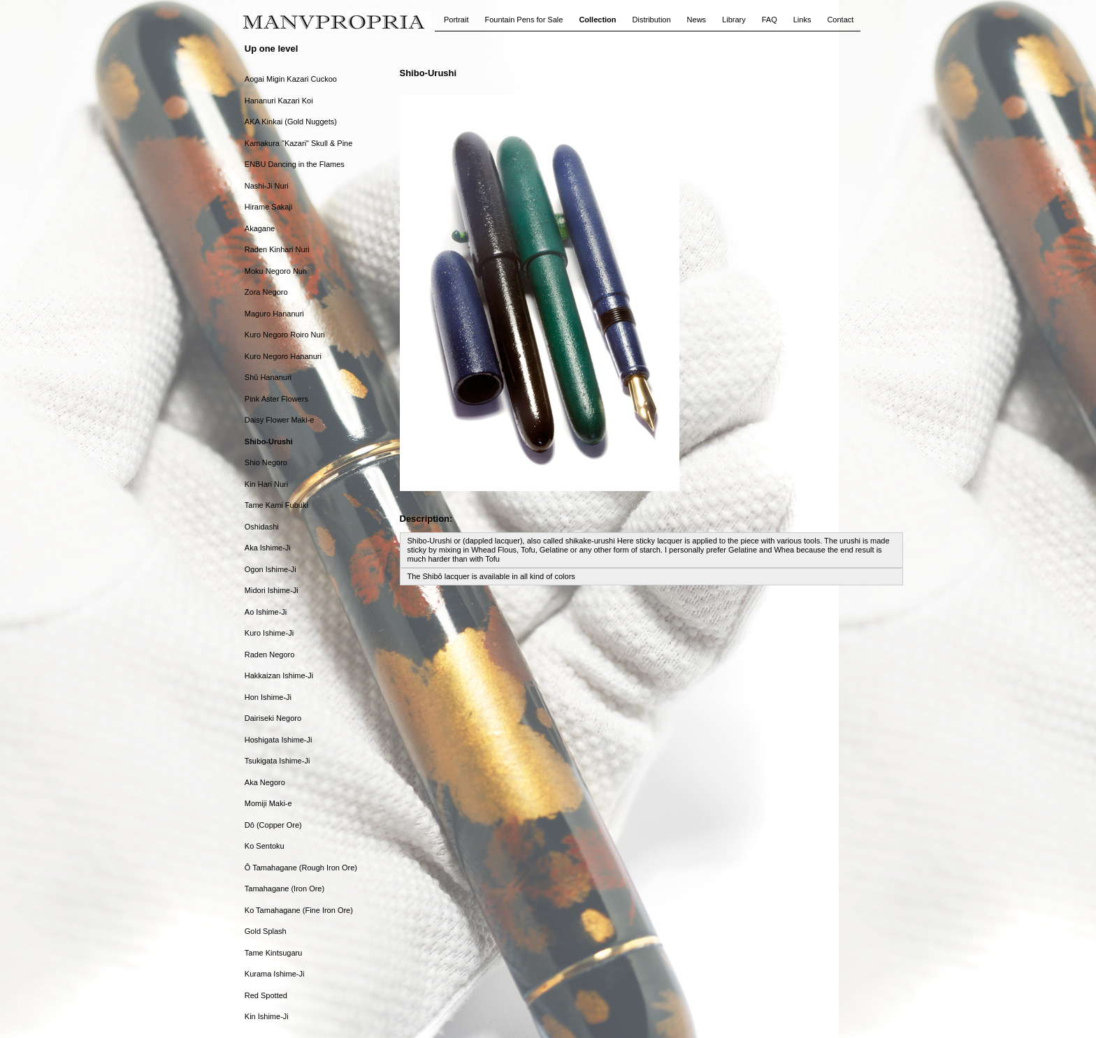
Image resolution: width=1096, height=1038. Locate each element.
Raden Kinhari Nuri (277, 249)
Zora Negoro (266, 292)
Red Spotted (266, 995)
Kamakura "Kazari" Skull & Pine (299, 143)
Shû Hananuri (268, 377)
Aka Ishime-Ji (268, 547)
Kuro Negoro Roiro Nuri (285, 334)
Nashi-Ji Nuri (267, 186)
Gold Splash (266, 931)
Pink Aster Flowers (276, 399)
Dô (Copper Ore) (273, 825)
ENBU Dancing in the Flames (295, 164)
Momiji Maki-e (268, 803)
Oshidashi (262, 526)
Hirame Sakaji (268, 207)
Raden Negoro (270, 654)
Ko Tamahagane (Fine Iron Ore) (299, 910)
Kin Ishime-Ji (267, 1016)
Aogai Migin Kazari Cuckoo (291, 79)
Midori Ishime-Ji (271, 590)
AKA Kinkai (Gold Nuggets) (291, 121)
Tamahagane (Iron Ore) (284, 888)
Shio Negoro (266, 462)
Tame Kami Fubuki (276, 505)
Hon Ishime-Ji (268, 697)
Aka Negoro (265, 782)
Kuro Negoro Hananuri (283, 356)
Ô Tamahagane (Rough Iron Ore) (301, 867)
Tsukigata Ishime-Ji (277, 760)
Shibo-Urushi (269, 441)
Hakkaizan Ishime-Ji (279, 675)
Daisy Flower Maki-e (280, 420)
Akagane (260, 228)
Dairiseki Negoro (273, 718)
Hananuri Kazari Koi (279, 100)
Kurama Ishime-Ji (275, 974)
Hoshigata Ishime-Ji (278, 740)
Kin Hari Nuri (266, 484)
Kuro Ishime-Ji (269, 633)
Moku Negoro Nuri (276, 271)
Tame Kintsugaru (274, 953)
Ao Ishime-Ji (266, 612)
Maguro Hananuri (274, 313)
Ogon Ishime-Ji (270, 569)
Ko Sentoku (264, 846)
